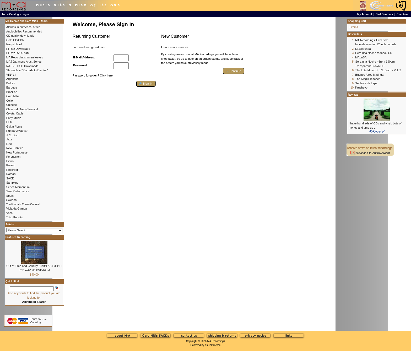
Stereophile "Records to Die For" (27, 70)
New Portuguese (17, 152)
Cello (9, 100)
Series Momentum (18, 187)
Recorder (12, 169)
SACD (10, 178)
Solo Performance (17, 191)
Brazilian (11, 92)
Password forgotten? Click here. (93, 75)
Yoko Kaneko (14, 217)
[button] (146, 84)
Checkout (403, 14)
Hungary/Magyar (17, 130)
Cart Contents (384, 14)
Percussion (13, 156)
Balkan (10, 83)
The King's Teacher (367, 78)
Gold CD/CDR (15, 40)
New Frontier (14, 148)
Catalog (14, 14)
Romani (11, 174)
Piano (10, 161)
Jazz (9, 139)
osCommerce (212, 345)
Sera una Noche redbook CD (373, 52)
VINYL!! (11, 74)
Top (4, 14)
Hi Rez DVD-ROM (18, 52)
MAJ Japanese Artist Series (24, 61)
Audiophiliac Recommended (24, 31)
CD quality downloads (20, 35)
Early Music (13, 117)
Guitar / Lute (14, 126)
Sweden (11, 199)
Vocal (9, 213)
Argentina (12, 78)
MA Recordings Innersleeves (24, 57)
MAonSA (360, 57)
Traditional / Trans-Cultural (23, 204)
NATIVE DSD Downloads (22, 66)
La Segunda (363, 48)
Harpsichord (14, 44)
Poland (10, 165)
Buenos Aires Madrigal (369, 74)
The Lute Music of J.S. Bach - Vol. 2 (378, 70)
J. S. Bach (12, 135)
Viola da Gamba (16, 208)
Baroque (11, 87)
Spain (10, 195)
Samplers (12, 182)
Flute (9, 122)
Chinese (11, 104)
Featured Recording (18, 237)
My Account (364, 14)
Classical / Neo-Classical (22, 109)
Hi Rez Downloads (18, 48)
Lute (9, 143)
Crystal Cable (15, 113)
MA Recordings (216, 341)
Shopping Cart (357, 21)
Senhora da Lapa (366, 83)
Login (25, 14)
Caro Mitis (12, 96)
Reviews (353, 94)
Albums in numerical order (23, 27)
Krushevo (361, 87)
